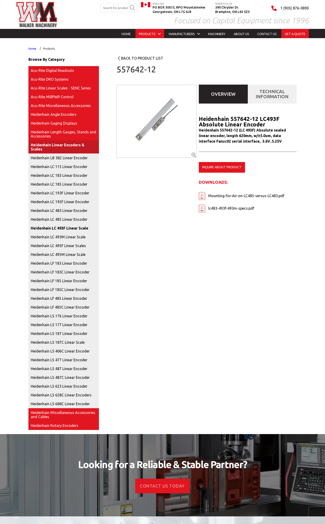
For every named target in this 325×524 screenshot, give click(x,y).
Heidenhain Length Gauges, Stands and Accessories (63, 134)
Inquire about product (222, 167)
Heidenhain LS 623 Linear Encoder (59, 386)
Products (49, 48)
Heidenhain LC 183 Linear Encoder (59, 175)
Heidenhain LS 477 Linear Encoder (59, 360)
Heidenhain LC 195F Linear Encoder (60, 202)
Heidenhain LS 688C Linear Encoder (60, 404)
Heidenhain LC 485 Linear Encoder (59, 219)
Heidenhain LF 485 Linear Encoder (59, 298)
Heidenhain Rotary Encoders (54, 425)
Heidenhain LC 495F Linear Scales (58, 246)
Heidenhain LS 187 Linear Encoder (59, 333)
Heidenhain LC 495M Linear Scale (58, 254)
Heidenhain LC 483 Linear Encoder (59, 210)
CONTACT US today (162, 486)
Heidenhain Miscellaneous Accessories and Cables (63, 415)
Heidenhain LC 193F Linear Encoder (60, 193)
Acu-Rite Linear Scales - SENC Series (61, 88)
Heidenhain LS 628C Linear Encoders (61, 395)
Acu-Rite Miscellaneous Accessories (61, 106)
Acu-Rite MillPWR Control (52, 97)
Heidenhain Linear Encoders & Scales (57, 147)
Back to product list (142, 58)
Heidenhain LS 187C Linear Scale (58, 342)
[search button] (132, 8)
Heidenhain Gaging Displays (54, 123)
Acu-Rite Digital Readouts (52, 70)
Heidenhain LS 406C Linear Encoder (60, 351)
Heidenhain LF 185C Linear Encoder (60, 290)
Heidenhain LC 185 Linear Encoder (59, 184)
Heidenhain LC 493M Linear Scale (58, 237)
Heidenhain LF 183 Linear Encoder (59, 263)
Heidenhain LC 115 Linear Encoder (59, 167)
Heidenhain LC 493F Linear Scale (59, 228)
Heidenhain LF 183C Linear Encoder (60, 272)
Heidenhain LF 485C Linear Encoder (60, 307)
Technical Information (272, 94)
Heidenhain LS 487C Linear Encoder (60, 377)
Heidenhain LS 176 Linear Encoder (59, 316)
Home (32, 48)
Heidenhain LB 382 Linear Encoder (59, 158)
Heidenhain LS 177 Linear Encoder (59, 325)
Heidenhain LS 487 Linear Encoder (59, 369)
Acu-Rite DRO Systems (50, 79)
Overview (223, 94)
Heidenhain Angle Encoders (54, 114)
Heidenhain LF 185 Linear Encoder (59, 281)
